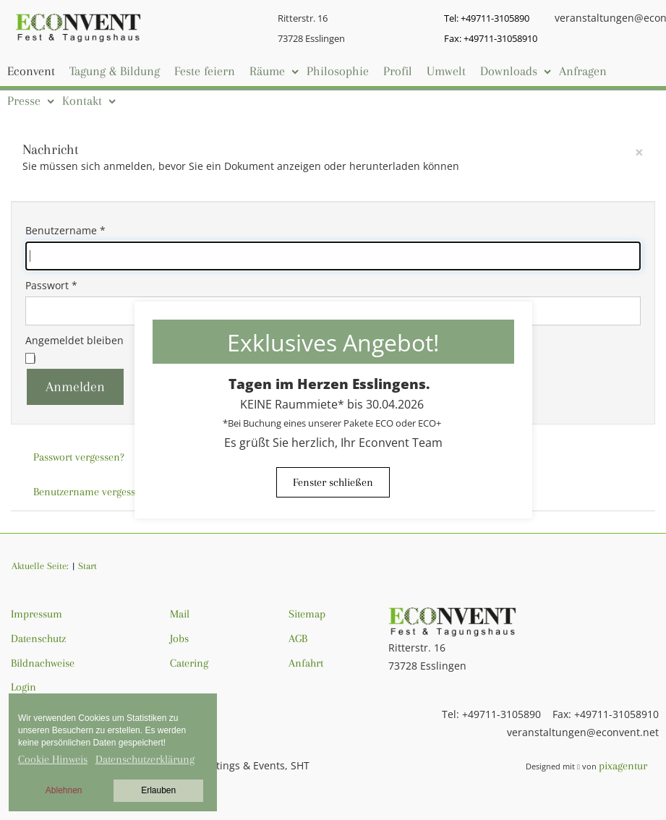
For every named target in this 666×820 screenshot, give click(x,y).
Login (23, 686)
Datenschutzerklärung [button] (145, 759)
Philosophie (338, 71)
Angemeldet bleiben (74, 340)
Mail (179, 613)
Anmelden (75, 387)
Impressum (36, 613)
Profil (397, 71)
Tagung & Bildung (114, 71)
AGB (298, 638)
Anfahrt (306, 663)
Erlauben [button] (158, 790)
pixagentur (623, 765)
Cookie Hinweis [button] (52, 759)
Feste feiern (204, 71)
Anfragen (583, 71)
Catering (189, 663)
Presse (23, 100)
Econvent (31, 71)
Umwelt (446, 71)
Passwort (51, 285)
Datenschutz (38, 638)
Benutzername (65, 230)
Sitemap (307, 613)
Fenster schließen (333, 482)
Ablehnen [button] (64, 790)
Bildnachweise (42, 663)
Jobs (179, 638)
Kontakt (82, 100)
